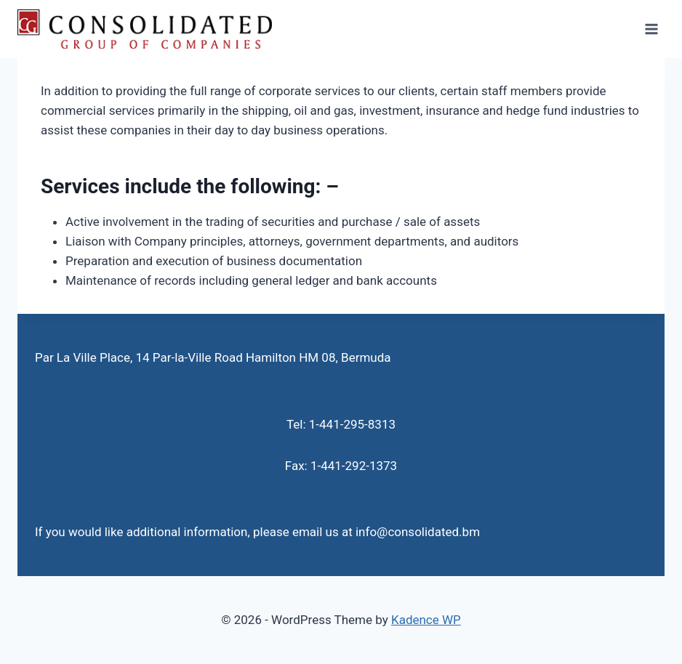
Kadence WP (426, 619)
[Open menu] (651, 28)
